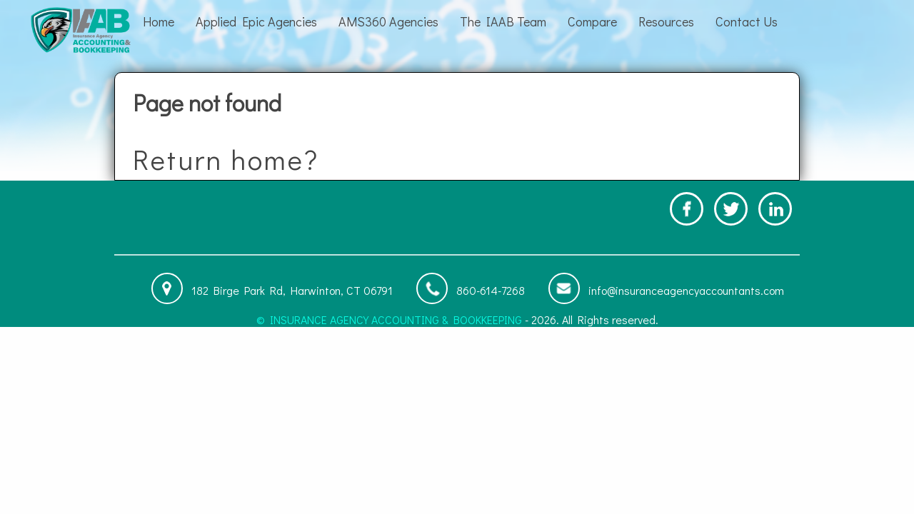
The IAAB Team (503, 21)
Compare (592, 21)
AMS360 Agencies (388, 21)
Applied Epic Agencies (256, 21)
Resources (666, 21)
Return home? (226, 159)
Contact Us (746, 21)
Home (158, 21)
